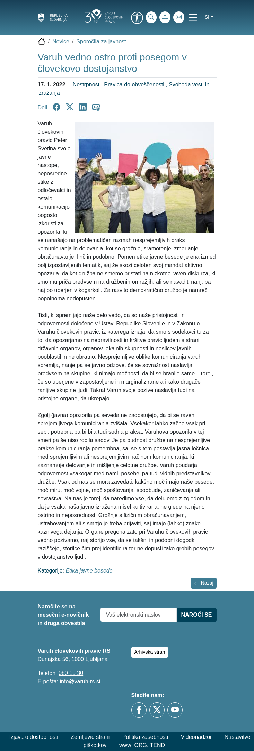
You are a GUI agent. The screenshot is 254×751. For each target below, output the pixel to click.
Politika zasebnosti (145, 737)
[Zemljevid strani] (164, 17)
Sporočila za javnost (101, 41)
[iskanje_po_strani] (151, 17)
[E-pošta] (178, 17)
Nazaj (203, 583)
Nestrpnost (87, 84)
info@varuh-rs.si (80, 681)
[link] (137, 18)
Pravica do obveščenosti (135, 84)
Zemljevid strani (90, 737)
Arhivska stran (149, 652)
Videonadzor (196, 737)
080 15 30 (71, 673)
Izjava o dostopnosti (33, 737)
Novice (60, 41)
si (207, 17)
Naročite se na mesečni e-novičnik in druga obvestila (63, 614)
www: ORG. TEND (142, 745)
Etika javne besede (88, 571)
